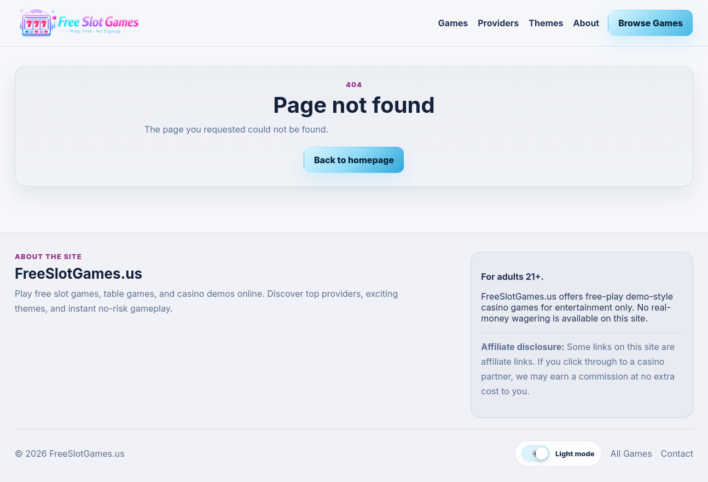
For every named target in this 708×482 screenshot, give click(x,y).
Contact (677, 453)
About (586, 23)
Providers (498, 23)
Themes (546, 23)
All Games (631, 453)
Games (453, 23)
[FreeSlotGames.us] (222, 23)
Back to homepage (354, 159)
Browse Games (650, 23)
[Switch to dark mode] (558, 453)
